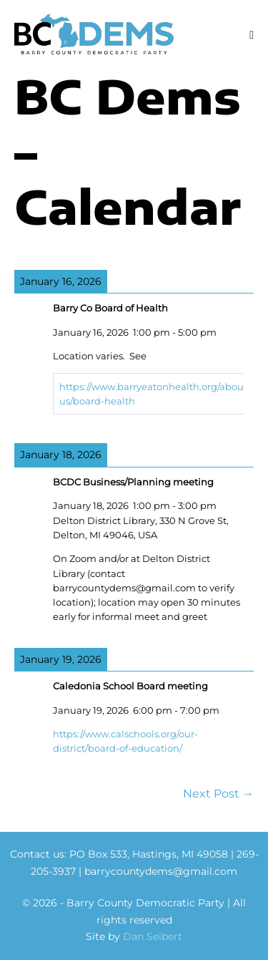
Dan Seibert (152, 936)
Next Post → (218, 793)
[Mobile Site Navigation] (251, 35)
